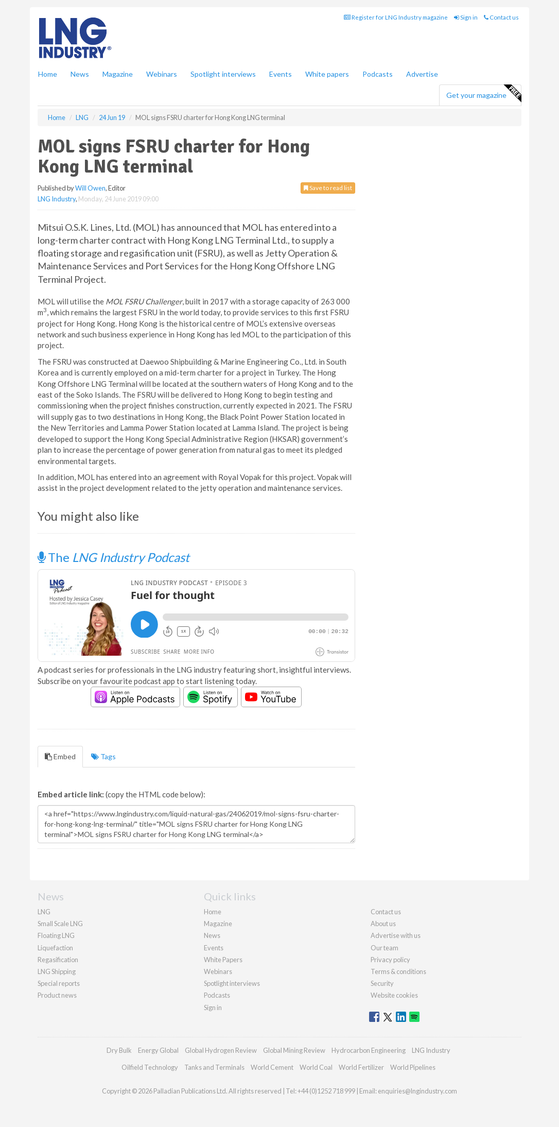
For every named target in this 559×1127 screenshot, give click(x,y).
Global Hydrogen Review (221, 1050)
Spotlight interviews (223, 74)
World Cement (272, 1067)
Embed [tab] (60, 756)
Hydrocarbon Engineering (368, 1050)
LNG (44, 912)
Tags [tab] (103, 756)
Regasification (58, 959)
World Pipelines (412, 1067)
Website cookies (394, 995)
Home (47, 74)
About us (383, 923)
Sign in (466, 17)
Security (382, 983)
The (113, 557)
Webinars (161, 74)
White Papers (223, 959)
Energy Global (158, 1050)
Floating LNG (56, 935)
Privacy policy (390, 959)
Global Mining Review (294, 1050)
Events (280, 74)
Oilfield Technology (149, 1067)
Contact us (501, 17)
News (212, 935)
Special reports (59, 983)
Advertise (422, 74)
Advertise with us (396, 935)
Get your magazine (483, 94)
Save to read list (328, 188)
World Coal (316, 1067)
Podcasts (377, 74)
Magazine (117, 74)
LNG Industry (57, 199)
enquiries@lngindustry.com (417, 1091)
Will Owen (90, 188)
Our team (384, 948)
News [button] (80, 74)
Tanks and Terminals (214, 1067)
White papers (327, 74)
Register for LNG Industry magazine (396, 17)
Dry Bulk (119, 1050)
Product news (57, 995)
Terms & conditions (398, 971)
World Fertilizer (361, 1067)
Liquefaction (55, 948)
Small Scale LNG (60, 923)
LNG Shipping (57, 971)
